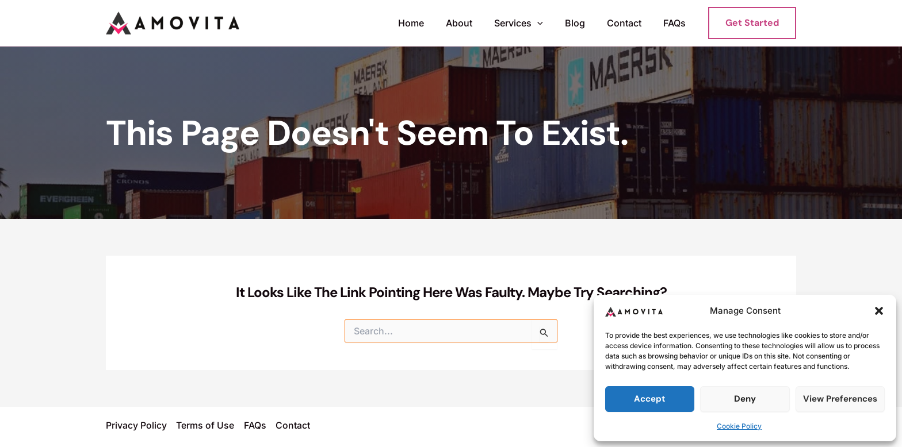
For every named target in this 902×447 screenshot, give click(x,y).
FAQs (676, 23)
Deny (745, 398)
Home (430, 23)
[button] (879, 311)
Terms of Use (205, 425)
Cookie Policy (739, 426)
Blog (584, 23)
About (474, 23)
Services (530, 23)
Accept (650, 398)
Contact (629, 23)
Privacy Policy (136, 425)
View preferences (840, 398)
